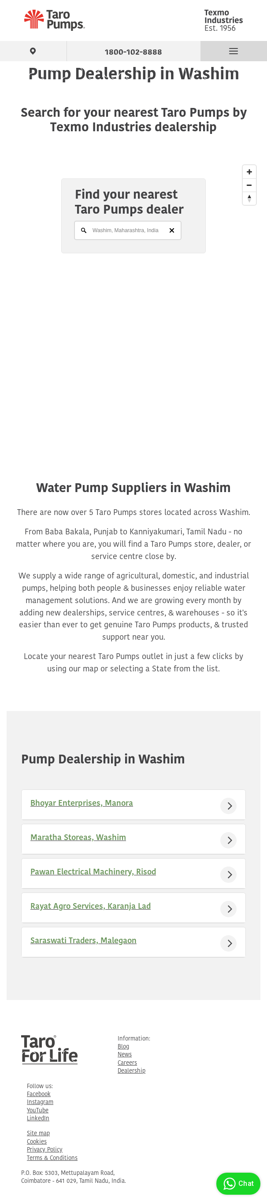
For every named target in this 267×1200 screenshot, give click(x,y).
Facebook (39, 1094)
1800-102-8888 (133, 51)
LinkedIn (38, 1119)
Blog (123, 1047)
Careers (127, 1063)
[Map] (133, 300)
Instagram (40, 1102)
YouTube (37, 1111)
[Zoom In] (249, 171)
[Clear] (171, 230)
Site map (38, 1134)
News (125, 1055)
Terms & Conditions (52, 1158)
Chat (237, 1184)
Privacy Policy (45, 1150)
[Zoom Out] (249, 185)
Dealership (131, 1071)
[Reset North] (249, 198)
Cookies (37, 1142)
